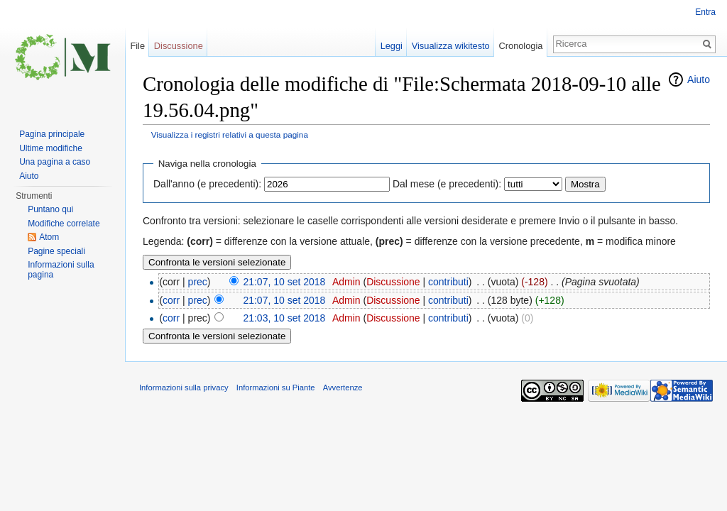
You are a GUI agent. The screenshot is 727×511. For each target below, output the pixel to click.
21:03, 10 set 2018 (284, 318)
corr (171, 300)
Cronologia (521, 45)
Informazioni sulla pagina (61, 270)
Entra (705, 12)
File (137, 45)
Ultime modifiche (50, 148)
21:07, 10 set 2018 (284, 281)
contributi (448, 281)
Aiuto (698, 79)
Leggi (392, 45)
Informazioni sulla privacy (184, 387)
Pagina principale (51, 134)
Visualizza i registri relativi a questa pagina (229, 134)
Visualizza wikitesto (451, 45)
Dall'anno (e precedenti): (207, 183)
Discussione (393, 281)
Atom (49, 237)
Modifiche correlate (63, 224)
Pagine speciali (56, 251)
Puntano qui (50, 209)
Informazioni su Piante (275, 387)
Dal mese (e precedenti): (447, 183)
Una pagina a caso (54, 162)
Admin (346, 281)
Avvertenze (343, 387)
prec (197, 281)
